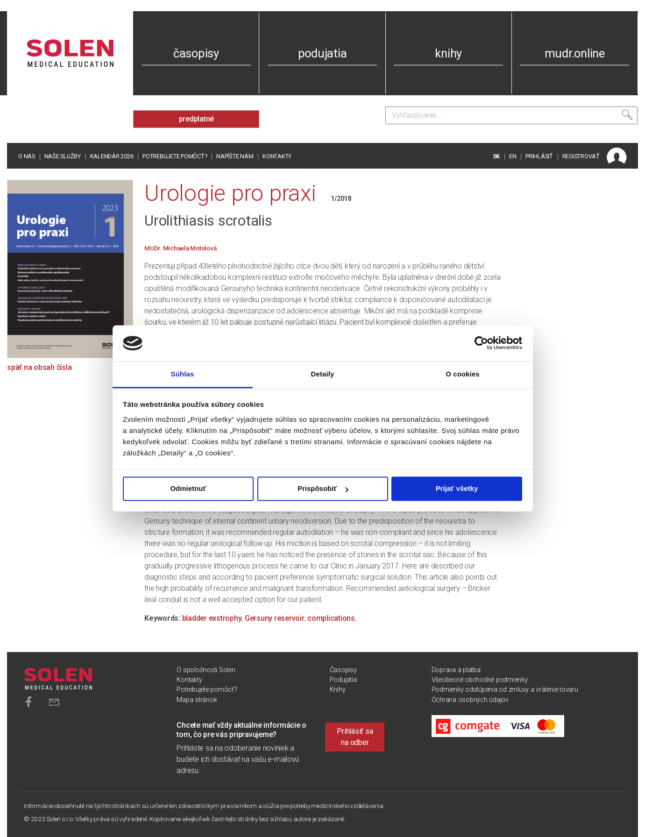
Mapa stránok (197, 700)
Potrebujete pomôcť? (174, 156)
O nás (26, 156)
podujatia (322, 53)
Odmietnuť (188, 489)
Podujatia (343, 680)
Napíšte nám (234, 156)
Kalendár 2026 (112, 156)
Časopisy (343, 670)
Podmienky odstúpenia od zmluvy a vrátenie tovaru (505, 690)
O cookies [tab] (463, 374)
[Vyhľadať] (627, 115)
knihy (448, 53)
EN (513, 156)
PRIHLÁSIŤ (539, 156)
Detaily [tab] (322, 374)
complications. (332, 618)
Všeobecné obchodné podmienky (480, 680)
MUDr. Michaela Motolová (180, 248)
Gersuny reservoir (275, 618)
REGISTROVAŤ (581, 156)
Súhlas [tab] (182, 374)
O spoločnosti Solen (206, 670)
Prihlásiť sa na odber (355, 737)
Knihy (338, 690)
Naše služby (62, 156)
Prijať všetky (457, 489)
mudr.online (575, 53)
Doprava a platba (456, 670)
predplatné (196, 118)
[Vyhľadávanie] (511, 115)
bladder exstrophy (212, 618)
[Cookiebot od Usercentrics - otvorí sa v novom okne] (481, 343)
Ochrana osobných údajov (470, 700)
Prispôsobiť (323, 489)
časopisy (196, 53)
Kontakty (276, 156)
